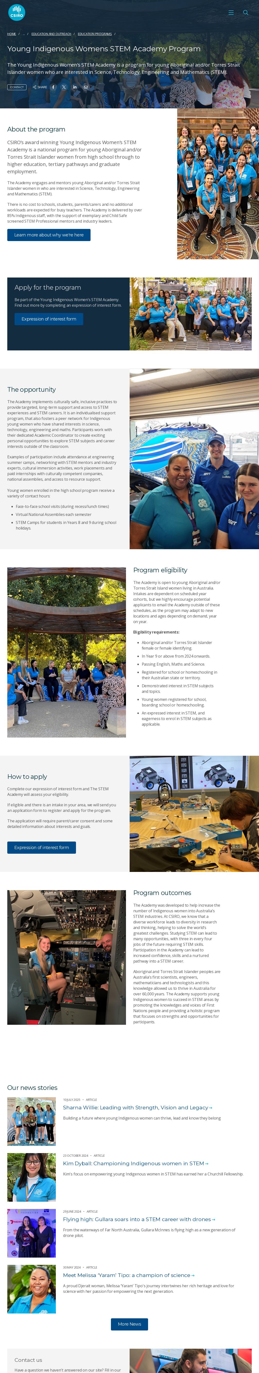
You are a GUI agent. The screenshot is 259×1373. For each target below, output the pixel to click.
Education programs (95, 34)
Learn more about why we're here (49, 235)
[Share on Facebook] (53, 87)
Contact (17, 87)
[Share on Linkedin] (75, 87)
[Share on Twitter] (64, 87)
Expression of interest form (49, 319)
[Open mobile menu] (231, 13)
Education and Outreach (51, 34)
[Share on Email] (86, 87)
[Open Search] (246, 13)
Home (11, 34)
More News (129, 1324)
